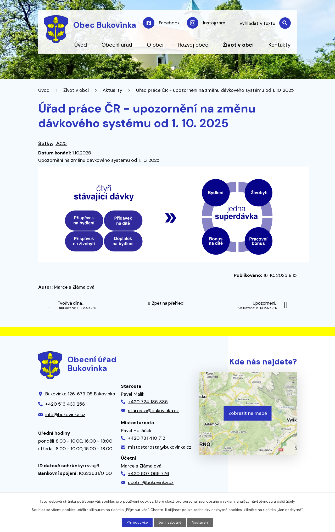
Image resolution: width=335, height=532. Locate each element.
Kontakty (279, 44)
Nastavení (200, 522)
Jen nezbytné (169, 522)
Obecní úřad (117, 44)
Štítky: (45, 143)
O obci (155, 44)
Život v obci (238, 44)
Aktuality (112, 90)
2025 (61, 143)
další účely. (286, 501)
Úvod (80, 44)
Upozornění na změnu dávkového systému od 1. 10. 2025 (99, 160)
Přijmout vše (137, 522)
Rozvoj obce (193, 44)
